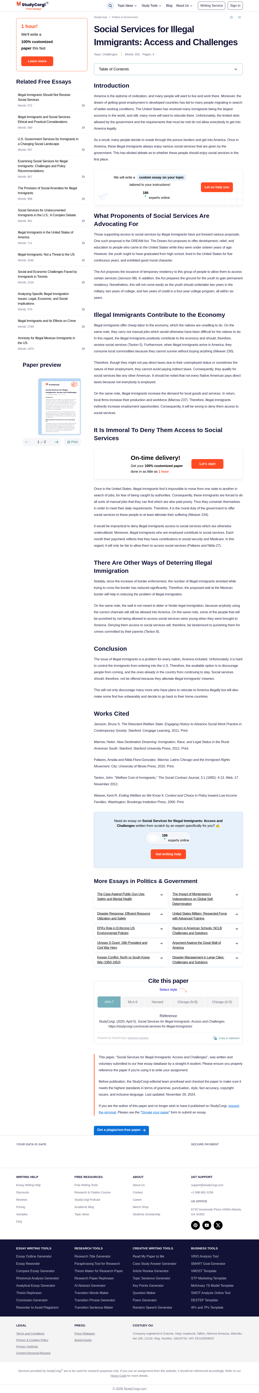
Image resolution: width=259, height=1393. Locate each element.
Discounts (24, 1192)
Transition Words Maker (91, 1293)
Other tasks (230, 1333)
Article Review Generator (151, 1271)
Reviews (21, 1199)
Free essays (33, 9)
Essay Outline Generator (34, 1256)
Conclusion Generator (32, 1300)
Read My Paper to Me (148, 1256)
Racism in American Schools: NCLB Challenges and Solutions (197, 930)
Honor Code (118, 1375)
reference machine (137, 1037)
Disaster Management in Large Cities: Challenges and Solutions (198, 960)
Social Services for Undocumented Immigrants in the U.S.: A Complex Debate (47, 213)
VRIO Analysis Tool (205, 1256)
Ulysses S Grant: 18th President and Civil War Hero (122, 945)
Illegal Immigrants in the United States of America (45, 235)
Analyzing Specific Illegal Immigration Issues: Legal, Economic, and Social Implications (43, 298)
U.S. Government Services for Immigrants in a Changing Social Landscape (48, 141)
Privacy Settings (27, 1346)
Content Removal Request (33, 1353)
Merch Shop (141, 1207)
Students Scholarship (146, 1214)
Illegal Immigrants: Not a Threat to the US (46, 254)
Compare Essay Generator (35, 1271)
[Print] (72, 442)
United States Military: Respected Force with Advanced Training (199, 916)
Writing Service (211, 6)
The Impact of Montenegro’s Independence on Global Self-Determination (192, 899)
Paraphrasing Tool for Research (97, 1263)
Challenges (109, 54)
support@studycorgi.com (207, 1185)
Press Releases (84, 1333)
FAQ (19, 1221)
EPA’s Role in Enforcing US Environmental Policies (116, 930)
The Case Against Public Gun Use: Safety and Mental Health (121, 896)
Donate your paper (155, 1112)
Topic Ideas (81, 1214)
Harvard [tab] (157, 1002)
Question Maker (144, 1293)
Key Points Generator (148, 1285)
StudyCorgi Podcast (87, 1199)
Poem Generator (145, 1300)
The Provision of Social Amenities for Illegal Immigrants (47, 190)
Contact (138, 1192)
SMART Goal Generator (208, 1263)
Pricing (20, 1207)
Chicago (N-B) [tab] (187, 1002)
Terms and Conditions (30, 1333)
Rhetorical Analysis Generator (37, 1278)
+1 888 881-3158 (202, 1192)
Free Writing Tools (86, 1185)
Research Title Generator (92, 1256)
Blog (169, 5)
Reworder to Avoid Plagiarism (37, 1307)
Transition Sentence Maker (93, 1307)
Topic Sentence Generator (151, 1278)
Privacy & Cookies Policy (32, 1340)
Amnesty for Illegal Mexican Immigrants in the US (46, 340)
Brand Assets (83, 1340)
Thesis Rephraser (29, 1293)
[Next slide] (57, 442)
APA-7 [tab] (109, 1002)
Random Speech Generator (152, 1307)
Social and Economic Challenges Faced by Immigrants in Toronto (47, 274)
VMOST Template (204, 1271)
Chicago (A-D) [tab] (222, 1002)
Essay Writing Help (28, 1185)
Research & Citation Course (92, 1192)
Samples (22, 1214)
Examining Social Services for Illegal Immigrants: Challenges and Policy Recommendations (43, 166)
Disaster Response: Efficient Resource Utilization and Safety (123, 916)
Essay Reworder (28, 1263)
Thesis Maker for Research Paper (98, 1271)
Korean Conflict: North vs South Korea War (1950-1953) (123, 960)
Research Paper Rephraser (94, 1278)
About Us (139, 1185)
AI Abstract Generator (90, 1285)
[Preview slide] (27, 442)
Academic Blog (84, 1207)
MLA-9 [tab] (132, 1002)
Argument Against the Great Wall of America (196, 945)
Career (137, 1199)
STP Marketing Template (208, 1278)
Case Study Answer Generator (154, 1263)
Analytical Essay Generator (35, 1285)
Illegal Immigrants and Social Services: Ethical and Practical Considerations (44, 119)
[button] (235, 6)
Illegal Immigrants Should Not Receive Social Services (44, 97)
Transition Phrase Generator (94, 1300)
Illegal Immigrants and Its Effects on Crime (47, 321)
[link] (168, 69)
